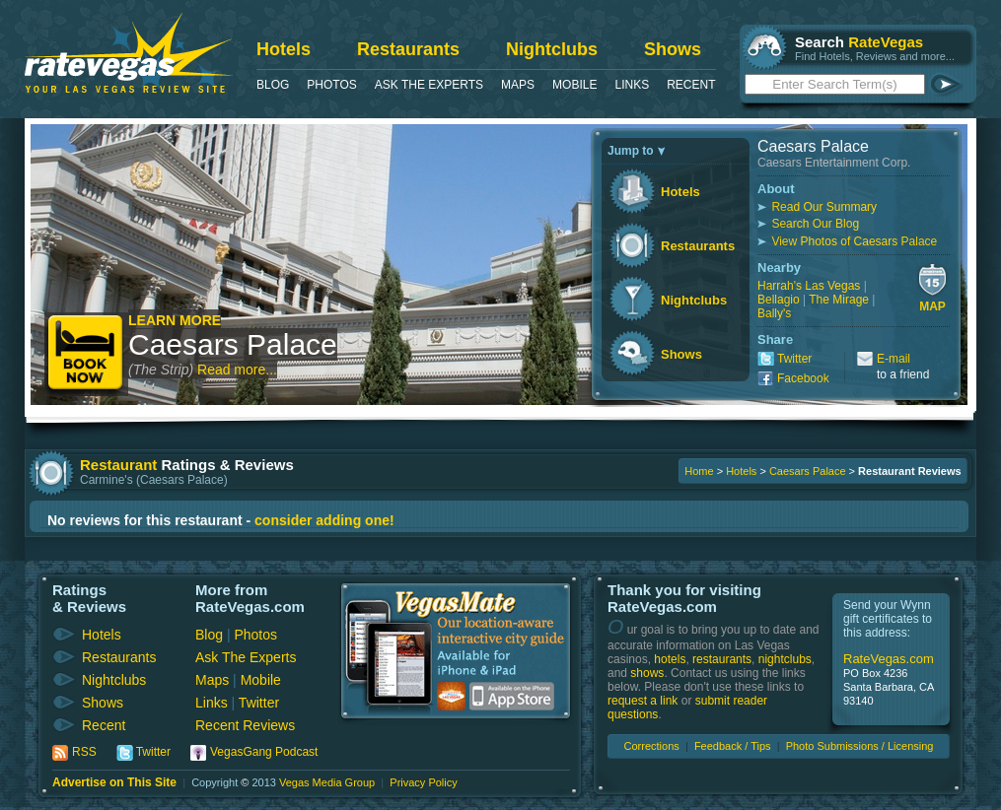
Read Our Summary (824, 207)
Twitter (794, 359)
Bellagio (778, 299)
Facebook (803, 378)
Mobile (574, 85)
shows (647, 673)
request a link (643, 701)
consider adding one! (324, 520)
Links (631, 85)
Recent (691, 85)
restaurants (721, 659)
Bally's (774, 313)
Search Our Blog (815, 224)
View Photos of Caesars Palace (854, 241)
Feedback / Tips (732, 746)
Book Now (86, 354)
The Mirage (839, 299)
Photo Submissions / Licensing (860, 746)
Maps (518, 85)
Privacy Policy (423, 782)
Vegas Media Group (327, 782)
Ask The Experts (429, 85)
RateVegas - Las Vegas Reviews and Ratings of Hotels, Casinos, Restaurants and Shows (129, 53)
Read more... (237, 369)
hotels (669, 659)
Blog (272, 85)
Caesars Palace (232, 344)
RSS (84, 752)
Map (932, 306)
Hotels (283, 49)
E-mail (893, 359)
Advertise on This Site (114, 782)
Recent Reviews (245, 725)
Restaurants (408, 49)
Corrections (651, 746)
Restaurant (118, 464)
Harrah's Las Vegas (808, 286)
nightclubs (785, 659)
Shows (672, 49)
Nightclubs (552, 49)
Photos (331, 85)
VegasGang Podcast (264, 752)
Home (698, 471)
